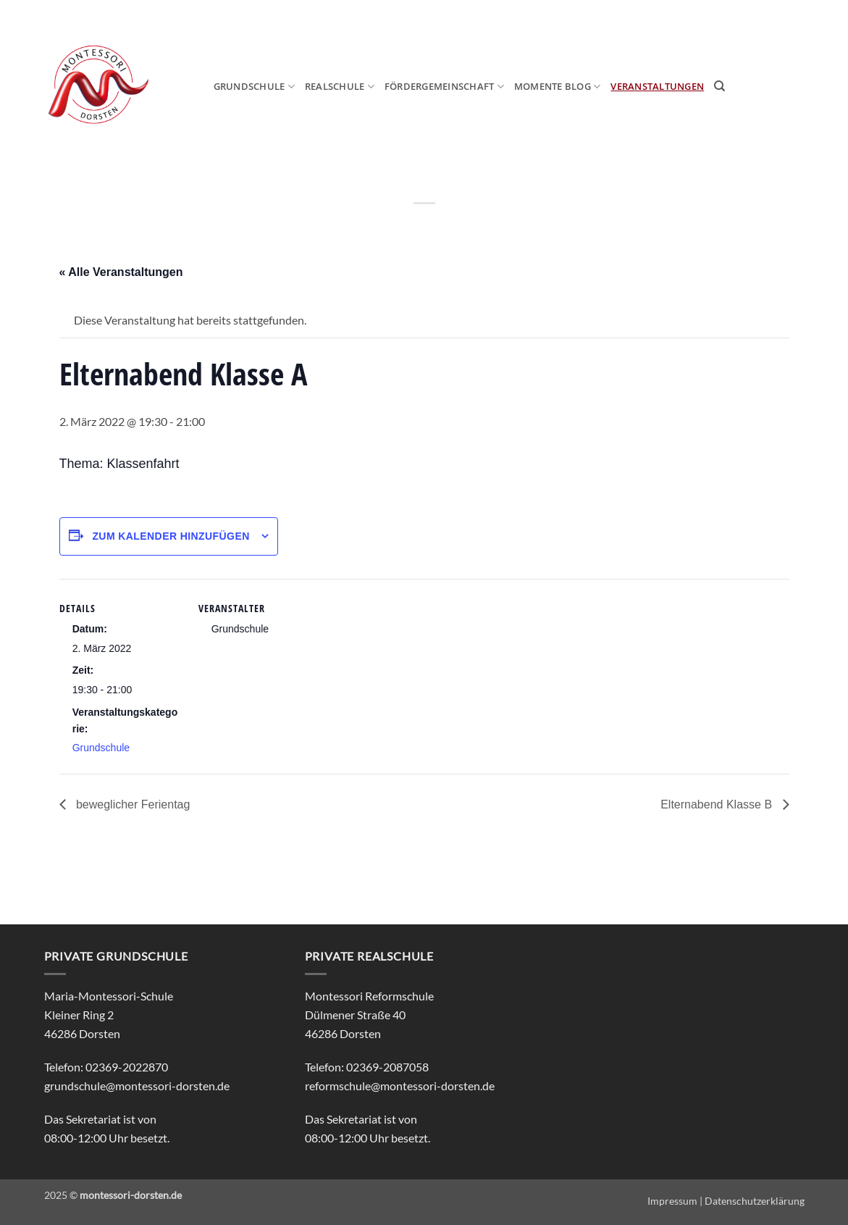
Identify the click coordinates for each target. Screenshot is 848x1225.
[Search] (719, 86)
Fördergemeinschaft (444, 86)
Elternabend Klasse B (717, 804)
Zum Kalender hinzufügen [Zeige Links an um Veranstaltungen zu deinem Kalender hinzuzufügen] (170, 536)
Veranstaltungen (657, 86)
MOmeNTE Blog (557, 86)
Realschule (339, 86)
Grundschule (254, 86)
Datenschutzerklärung (755, 1201)
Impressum (672, 1201)
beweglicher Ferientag (131, 804)
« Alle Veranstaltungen (121, 272)
